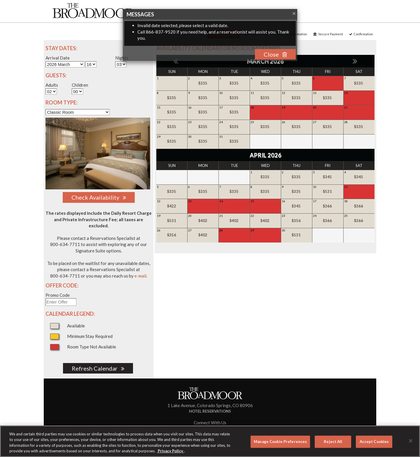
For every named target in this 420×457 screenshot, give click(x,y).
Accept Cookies (374, 441)
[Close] (410, 440)
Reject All (333, 441)
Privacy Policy (170, 451)
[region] (210, 441)
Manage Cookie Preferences (280, 441)
